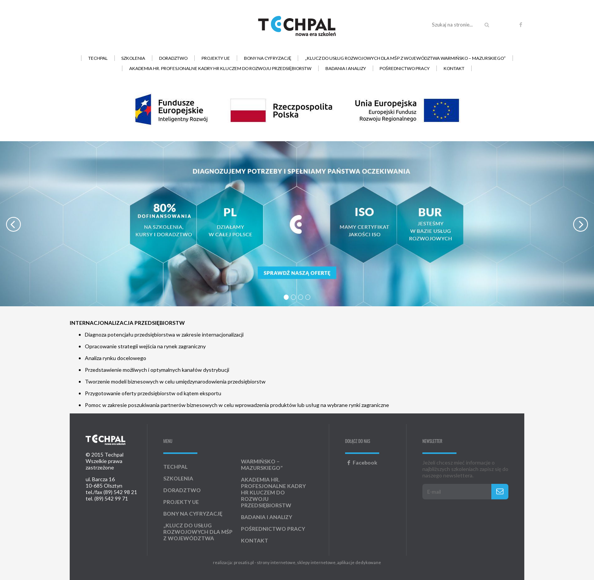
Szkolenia (133, 58)
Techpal (98, 58)
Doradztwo (173, 58)
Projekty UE (216, 58)
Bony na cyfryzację (267, 58)
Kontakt (454, 68)
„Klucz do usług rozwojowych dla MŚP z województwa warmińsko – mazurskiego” (405, 58)
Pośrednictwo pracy (405, 68)
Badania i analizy (345, 68)
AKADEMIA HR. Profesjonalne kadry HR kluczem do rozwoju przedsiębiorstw (220, 68)
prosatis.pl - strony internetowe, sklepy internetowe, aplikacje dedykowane (307, 562)
